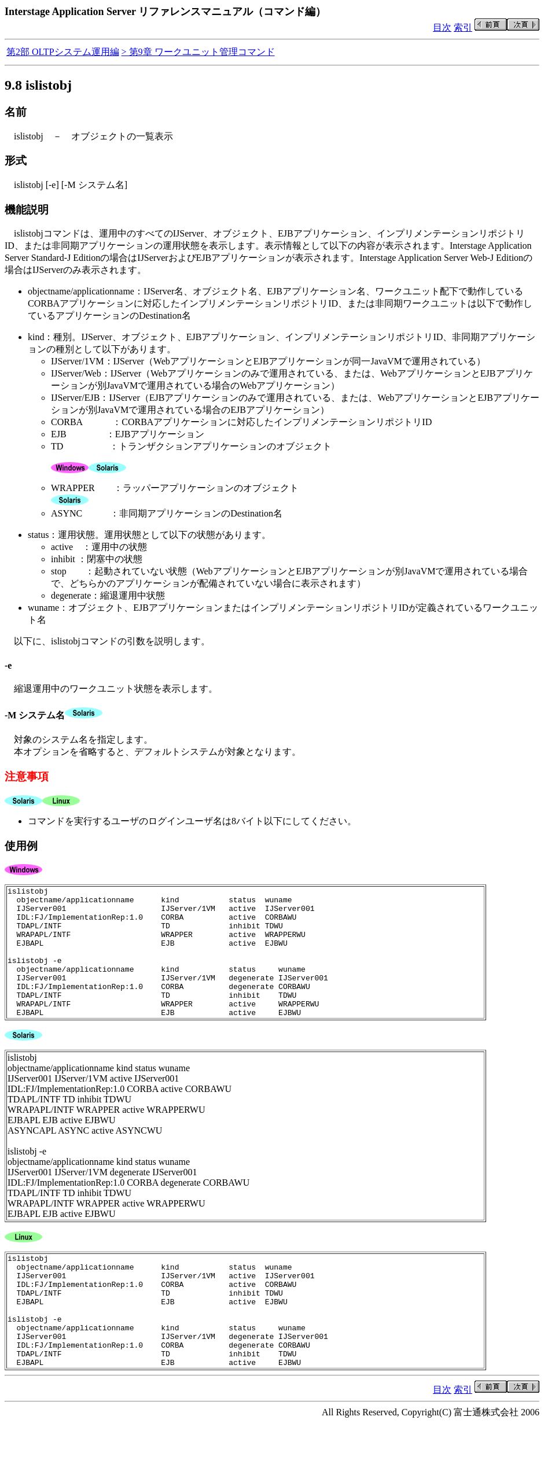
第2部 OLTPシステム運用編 (62, 52)
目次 (442, 27)
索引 (463, 27)
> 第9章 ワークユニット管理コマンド (198, 52)
